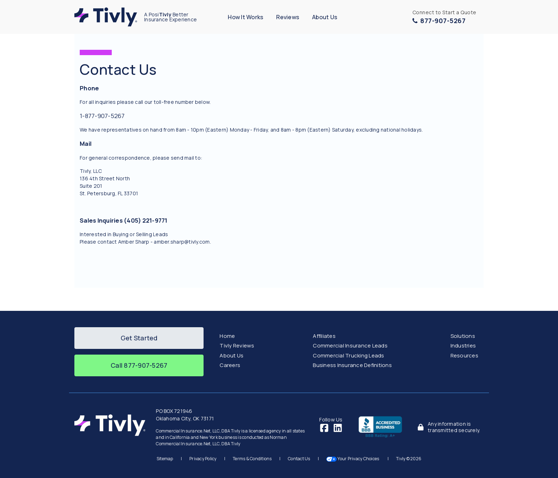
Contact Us (299, 459)
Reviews (287, 17)
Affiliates (324, 336)
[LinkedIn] (337, 427)
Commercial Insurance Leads (350, 345)
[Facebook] (324, 427)
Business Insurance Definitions (352, 365)
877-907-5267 (439, 20)
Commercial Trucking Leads (348, 355)
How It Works (245, 17)
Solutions (463, 336)
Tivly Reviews (237, 345)
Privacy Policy (203, 459)
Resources (464, 355)
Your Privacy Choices (353, 459)
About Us (324, 17)
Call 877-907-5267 (139, 365)
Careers (230, 365)
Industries (463, 345)
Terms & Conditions (252, 459)
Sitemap (165, 459)
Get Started (139, 338)
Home (227, 336)
